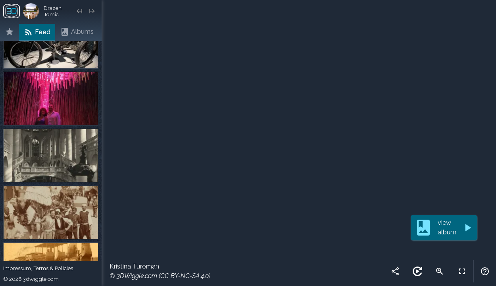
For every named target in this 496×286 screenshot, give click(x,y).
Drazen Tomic (53, 11)
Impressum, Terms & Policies (38, 268)
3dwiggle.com (41, 279)
